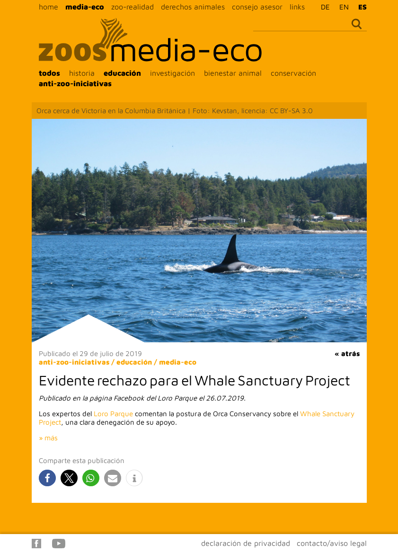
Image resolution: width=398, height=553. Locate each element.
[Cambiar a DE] (323, 6)
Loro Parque (113, 414)
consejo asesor (257, 6)
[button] (47, 478)
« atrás (347, 353)
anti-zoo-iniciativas (75, 83)
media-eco (84, 6)
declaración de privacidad (245, 543)
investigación (172, 73)
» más (48, 438)
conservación (293, 73)
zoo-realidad (132, 6)
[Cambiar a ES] (360, 6)
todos (49, 73)
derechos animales (193, 6)
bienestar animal (233, 73)
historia (82, 73)
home (48, 6)
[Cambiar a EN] (342, 6)
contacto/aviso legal (332, 543)
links (297, 6)
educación (122, 73)
